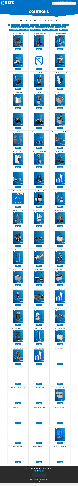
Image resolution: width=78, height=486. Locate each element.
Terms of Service (50, 471)
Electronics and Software (31, 30)
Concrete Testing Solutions (18, 30)
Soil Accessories (49, 27)
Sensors (63, 30)
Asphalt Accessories (42, 30)
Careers (44, 471)
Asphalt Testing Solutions (50, 25)
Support (40, 471)
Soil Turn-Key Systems (39, 25)
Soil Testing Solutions (28, 25)
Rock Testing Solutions (17, 25)
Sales (37, 471)
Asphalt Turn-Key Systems (25, 27)
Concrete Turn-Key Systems (60, 27)
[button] (35, 474)
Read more (18, 52)
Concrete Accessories (46, 32)
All (10, 25)
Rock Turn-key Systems (63, 25)
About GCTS (27, 471)
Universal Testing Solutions (39, 27)
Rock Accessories (14, 27)
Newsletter (33, 471)
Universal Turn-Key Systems (54, 30)
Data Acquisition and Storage (33, 32)
